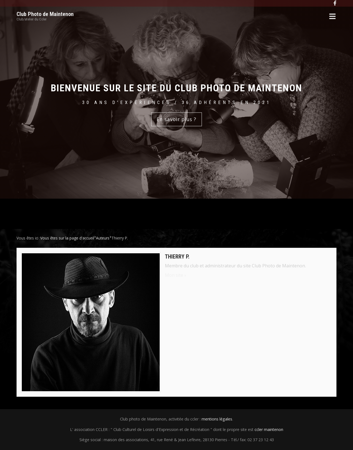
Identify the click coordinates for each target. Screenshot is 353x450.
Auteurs (102, 238)
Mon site (174, 275)
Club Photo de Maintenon (45, 14)
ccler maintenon (269, 429)
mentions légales (217, 419)
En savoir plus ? (176, 119)
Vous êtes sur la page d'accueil (67, 238)
